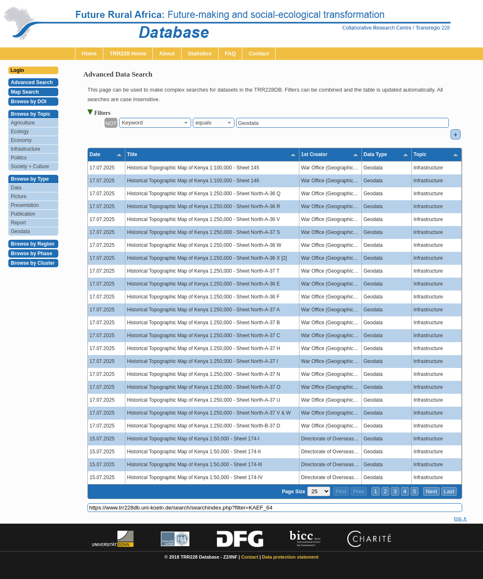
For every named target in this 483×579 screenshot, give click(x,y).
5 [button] (414, 491)
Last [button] (449, 491)
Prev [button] (358, 491)
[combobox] (155, 123)
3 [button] (394, 491)
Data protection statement (290, 556)
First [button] (341, 491)
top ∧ (460, 518)
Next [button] (431, 491)
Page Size (293, 492)
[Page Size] (318, 491)
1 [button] (375, 491)
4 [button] (404, 491)
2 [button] (385, 491)
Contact (249, 556)
